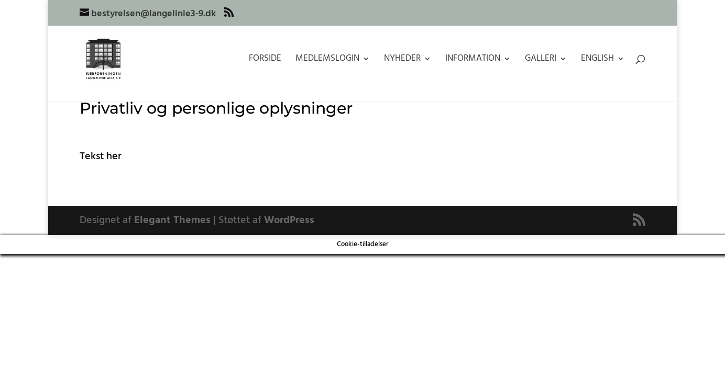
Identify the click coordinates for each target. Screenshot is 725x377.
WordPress (289, 220)
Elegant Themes (172, 220)
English (597, 60)
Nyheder (402, 60)
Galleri (540, 60)
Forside (265, 60)
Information (472, 60)
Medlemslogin (327, 60)
